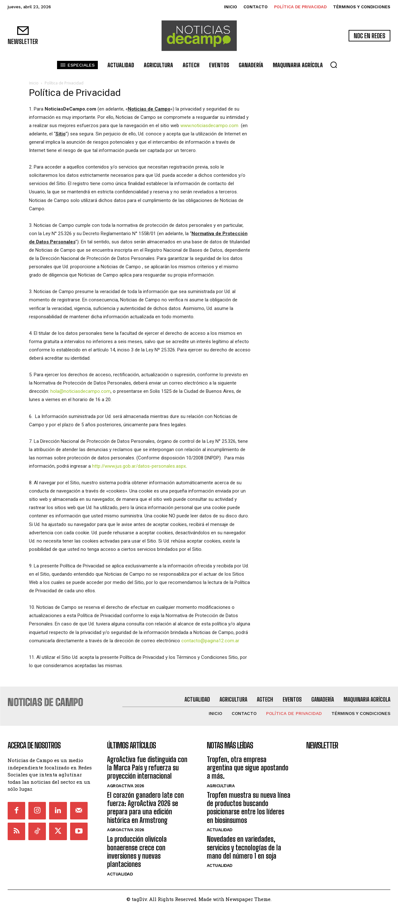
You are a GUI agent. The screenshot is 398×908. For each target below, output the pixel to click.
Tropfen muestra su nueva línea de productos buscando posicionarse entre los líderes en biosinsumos (248, 807)
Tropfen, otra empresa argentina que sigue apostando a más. (247, 767)
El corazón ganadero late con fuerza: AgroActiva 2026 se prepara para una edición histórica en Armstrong (145, 807)
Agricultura (221, 785)
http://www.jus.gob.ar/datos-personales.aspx (139, 466)
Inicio (34, 83)
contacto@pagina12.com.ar (210, 641)
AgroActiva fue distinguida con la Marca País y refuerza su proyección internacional (147, 767)
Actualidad (120, 873)
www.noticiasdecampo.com (209, 125)
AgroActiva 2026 (125, 785)
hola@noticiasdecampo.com (80, 391)
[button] (333, 64)
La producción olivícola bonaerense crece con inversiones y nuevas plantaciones (137, 851)
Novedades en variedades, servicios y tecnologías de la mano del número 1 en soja (244, 847)
